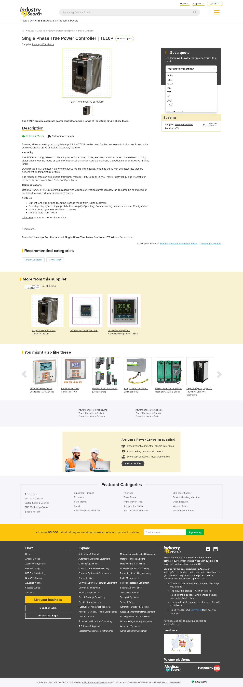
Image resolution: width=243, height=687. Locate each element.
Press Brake (130, 497)
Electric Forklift (32, 511)
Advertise (214, 3)
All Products (28, 30)
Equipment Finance (84, 493)
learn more (133, 463)
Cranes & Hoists (85, 578)
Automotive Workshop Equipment (94, 559)
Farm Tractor (80, 501)
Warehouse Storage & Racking (134, 607)
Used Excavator (181, 501)
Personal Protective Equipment (134, 583)
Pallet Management (129, 578)
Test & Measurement (130, 592)
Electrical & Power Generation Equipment (56, 30)
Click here (27, 217)
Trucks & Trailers (127, 602)
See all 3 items (49, 286)
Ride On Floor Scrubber (136, 510)
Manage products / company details (178, 243)
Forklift (77, 506)
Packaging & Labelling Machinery (135, 573)
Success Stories (32, 587)
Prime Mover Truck (133, 501)
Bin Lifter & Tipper (34, 498)
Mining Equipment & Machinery (134, 568)
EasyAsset (196, 609)
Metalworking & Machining (132, 563)
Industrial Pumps (86, 616)
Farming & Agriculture (88, 592)
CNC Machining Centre (36, 507)
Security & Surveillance (131, 587)
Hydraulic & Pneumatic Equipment (94, 607)
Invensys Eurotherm (43, 44)
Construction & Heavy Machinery (93, 568)
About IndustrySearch (35, 563)
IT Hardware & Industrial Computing (95, 621)
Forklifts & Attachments (89, 602)
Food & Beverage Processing (91, 597)
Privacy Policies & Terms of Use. (94, 682)
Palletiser (128, 493)
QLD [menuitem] (170, 84)
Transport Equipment (130, 597)
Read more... (29, 229)
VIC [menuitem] (169, 79)
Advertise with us (33, 583)
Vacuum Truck (180, 506)
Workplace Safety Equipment (133, 631)
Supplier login (48, 608)
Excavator (79, 497)
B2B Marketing (32, 568)
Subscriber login (48, 615)
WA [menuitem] (169, 92)
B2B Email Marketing (35, 573)
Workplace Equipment (130, 626)
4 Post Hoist (31, 494)
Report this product (211, 243)
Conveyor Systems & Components (94, 573)
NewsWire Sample (34, 578)
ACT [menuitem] (169, 100)
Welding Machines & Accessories (135, 616)
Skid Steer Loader (182, 493)
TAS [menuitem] (169, 105)
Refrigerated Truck (133, 506)
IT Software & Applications (90, 626)
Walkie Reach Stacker (184, 510)
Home (28, 554)
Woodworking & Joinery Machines (136, 621)
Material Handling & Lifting (132, 559)
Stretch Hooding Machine (186, 497)
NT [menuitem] (169, 96)
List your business (48, 600)
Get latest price (124, 38)
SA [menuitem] (169, 88)
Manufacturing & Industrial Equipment (137, 554)
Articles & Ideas (32, 559)
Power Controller (86, 30)
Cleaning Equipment (88, 563)
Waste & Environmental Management (137, 611)
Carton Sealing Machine (37, 502)
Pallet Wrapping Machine (87, 510)
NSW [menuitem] (170, 75)
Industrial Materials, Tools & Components (97, 611)
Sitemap (29, 592)
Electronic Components (89, 587)
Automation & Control (88, 554)
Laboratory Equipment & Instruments (95, 631)
